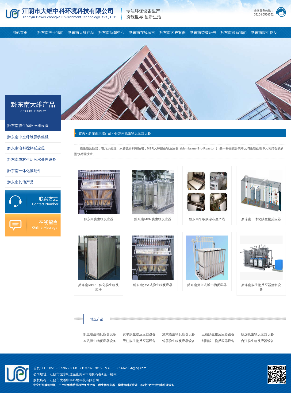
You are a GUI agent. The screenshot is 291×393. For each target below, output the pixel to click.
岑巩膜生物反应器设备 (99, 341)
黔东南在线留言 (142, 33)
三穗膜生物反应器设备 (218, 334)
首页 (82, 133)
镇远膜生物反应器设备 (257, 334)
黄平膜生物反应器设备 (139, 334)
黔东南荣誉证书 (203, 33)
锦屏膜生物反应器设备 (178, 341)
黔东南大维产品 (81, 33)
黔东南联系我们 (233, 33)
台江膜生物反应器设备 (257, 341)
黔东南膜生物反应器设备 (133, 133)
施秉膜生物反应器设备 (178, 334)
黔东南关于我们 (50, 33)
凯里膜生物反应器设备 (99, 334)
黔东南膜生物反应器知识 (264, 34)
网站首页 (19, 33)
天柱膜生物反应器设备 (139, 341)
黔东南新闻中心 (111, 33)
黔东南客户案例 (172, 33)
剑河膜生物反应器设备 (218, 341)
